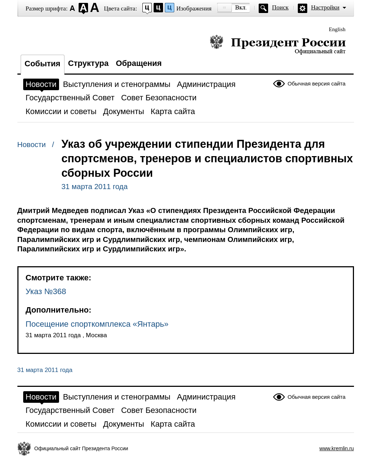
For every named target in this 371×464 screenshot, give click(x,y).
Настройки (325, 7)
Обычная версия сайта (317, 83)
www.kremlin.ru (337, 448)
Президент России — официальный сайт (278, 44)
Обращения (139, 63)
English (337, 29)
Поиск (280, 7)
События (43, 63)
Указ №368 (46, 291)
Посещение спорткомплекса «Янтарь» (97, 324)
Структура (88, 63)
